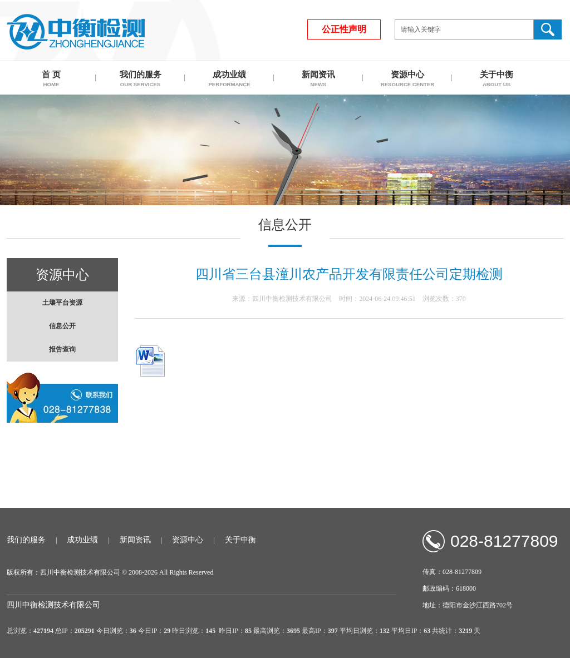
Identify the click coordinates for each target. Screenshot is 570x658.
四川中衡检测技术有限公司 (76, 32)
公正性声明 (344, 29)
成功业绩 (82, 540)
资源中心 (187, 540)
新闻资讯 (135, 540)
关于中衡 (240, 540)
